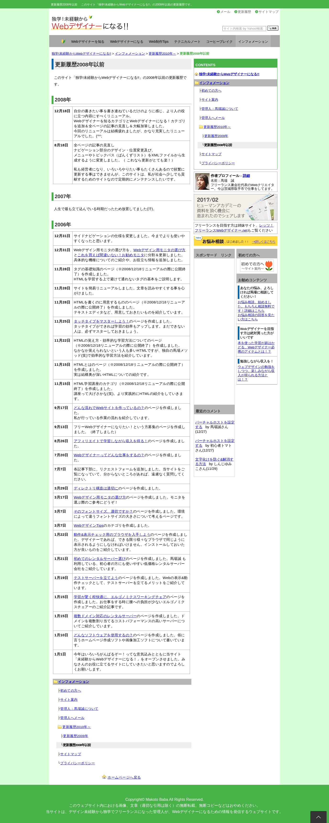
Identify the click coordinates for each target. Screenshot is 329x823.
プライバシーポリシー (77, 763)
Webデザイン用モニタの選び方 (159, 250)
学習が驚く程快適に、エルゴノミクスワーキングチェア (120, 597)
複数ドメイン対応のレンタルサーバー (105, 616)
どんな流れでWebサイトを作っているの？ (109, 408)
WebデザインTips (89, 525)
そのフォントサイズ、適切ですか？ (103, 511)
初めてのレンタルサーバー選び (100, 559)
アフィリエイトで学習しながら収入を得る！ (111, 441)
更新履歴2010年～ (162, 53)
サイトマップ (267, 12)
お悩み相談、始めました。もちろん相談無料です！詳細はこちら (256, 306)
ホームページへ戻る (124, 777)
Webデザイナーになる (126, 41)
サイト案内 (69, 699)
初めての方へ (70, 690)
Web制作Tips (159, 41)
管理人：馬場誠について (79, 709)
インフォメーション (253, 41)
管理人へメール (72, 718)
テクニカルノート (187, 41)
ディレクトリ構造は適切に (96, 488)
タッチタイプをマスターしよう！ (101, 321)
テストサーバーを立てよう (96, 578)
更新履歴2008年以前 (64, 4)
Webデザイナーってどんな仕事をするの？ (109, 455)
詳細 (246, 176)
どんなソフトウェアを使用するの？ (103, 635)
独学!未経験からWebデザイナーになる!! (81, 53)
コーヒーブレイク (219, 41)
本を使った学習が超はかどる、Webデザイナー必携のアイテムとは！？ (256, 347)
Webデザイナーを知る (87, 41)
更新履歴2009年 (75, 736)
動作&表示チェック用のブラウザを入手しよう (112, 534)
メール (223, 12)
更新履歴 (242, 12)
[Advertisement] (214, 331)
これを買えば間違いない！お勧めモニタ (110, 255)
